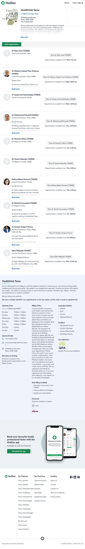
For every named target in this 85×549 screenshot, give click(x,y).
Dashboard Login (40, 497)
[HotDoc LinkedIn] (75, 477)
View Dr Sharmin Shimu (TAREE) (61, 143)
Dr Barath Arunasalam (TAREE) (24, 203)
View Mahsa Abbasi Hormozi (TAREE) (60, 185)
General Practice (40, 480)
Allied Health (39, 484)
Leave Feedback (23, 529)
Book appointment (11, 44)
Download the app (18, 451)
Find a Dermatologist (25, 513)
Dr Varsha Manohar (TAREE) (23, 159)
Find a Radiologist (24, 517)
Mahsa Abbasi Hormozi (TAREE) (24, 179)
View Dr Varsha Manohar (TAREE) (61, 163)
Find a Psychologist (25, 501)
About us (54, 480)
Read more (16, 89)
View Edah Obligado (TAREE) (60, 257)
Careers (53, 484)
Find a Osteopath (24, 509)
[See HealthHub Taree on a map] (75, 17)
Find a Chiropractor (25, 497)
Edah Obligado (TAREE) (21, 251)
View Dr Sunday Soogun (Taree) (60, 233)
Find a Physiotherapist (26, 488)
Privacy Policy (56, 497)
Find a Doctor (23, 480)
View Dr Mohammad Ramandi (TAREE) (61, 121)
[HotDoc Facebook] (71, 477)
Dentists (37, 488)
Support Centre (39, 501)
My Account (22, 521)
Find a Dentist (23, 484)
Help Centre (22, 525)
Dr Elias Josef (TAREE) (21, 51)
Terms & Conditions (57, 493)
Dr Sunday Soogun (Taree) (22, 227)
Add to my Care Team (29, 14)
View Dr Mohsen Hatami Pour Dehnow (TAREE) (60, 77)
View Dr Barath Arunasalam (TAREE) (61, 209)
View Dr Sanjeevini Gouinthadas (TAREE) (61, 99)
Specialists (38, 493)
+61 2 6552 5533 (11, 339)
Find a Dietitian (23, 505)
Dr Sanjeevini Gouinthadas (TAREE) (26, 95)
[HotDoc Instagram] (78, 477)
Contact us (54, 488)
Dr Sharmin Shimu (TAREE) (22, 139)
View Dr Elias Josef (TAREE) (61, 55)
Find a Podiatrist (24, 493)
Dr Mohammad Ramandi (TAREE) (25, 115)
